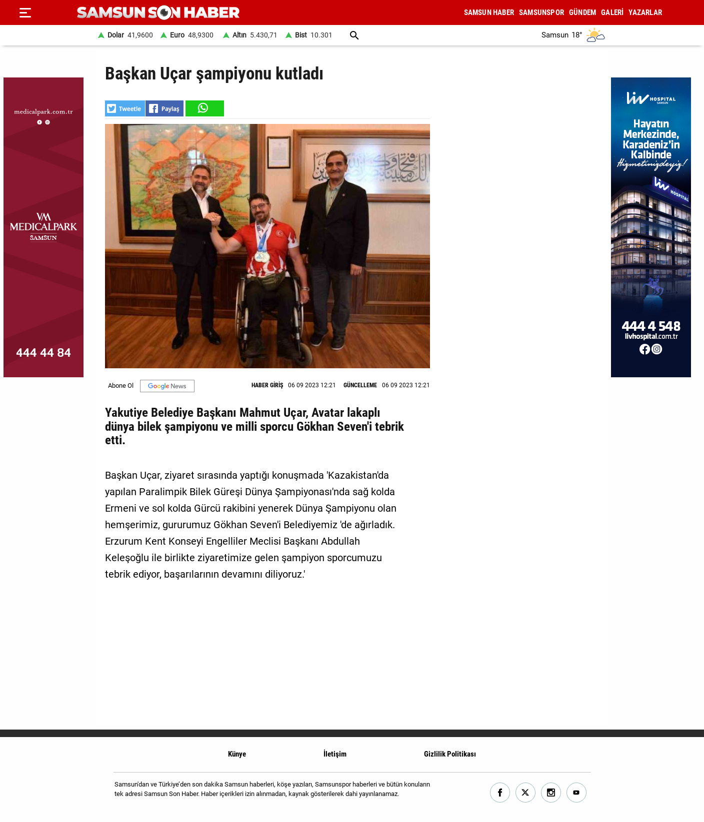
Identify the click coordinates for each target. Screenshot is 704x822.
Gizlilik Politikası (450, 754)
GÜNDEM (582, 12)
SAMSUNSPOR (541, 12)
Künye (237, 754)
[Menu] (25, 12)
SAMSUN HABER (489, 12)
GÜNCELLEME (360, 385)
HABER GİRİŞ (267, 385)
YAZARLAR (645, 12)
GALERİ (612, 12)
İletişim (335, 754)
